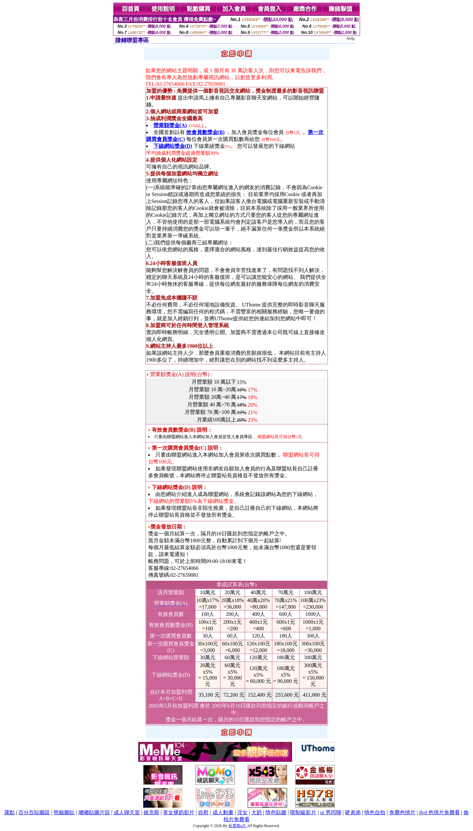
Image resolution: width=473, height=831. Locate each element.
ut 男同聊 (330, 812)
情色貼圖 (275, 812)
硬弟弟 (353, 812)
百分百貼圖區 (34, 812)
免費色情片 (402, 812)
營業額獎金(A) (170, 125)
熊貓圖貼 (64, 812)
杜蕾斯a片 (238, 825)
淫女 (242, 812)
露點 (9, 812)
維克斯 (151, 812)
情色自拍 (374, 812)
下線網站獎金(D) (172, 146)
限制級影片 (303, 812)
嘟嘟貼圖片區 (94, 812)
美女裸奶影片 (178, 812)
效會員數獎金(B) (205, 132)
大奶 (256, 812)
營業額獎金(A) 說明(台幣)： (180, 374)
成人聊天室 (127, 812)
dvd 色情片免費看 (439, 812)
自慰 (203, 812)
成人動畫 (223, 812)
